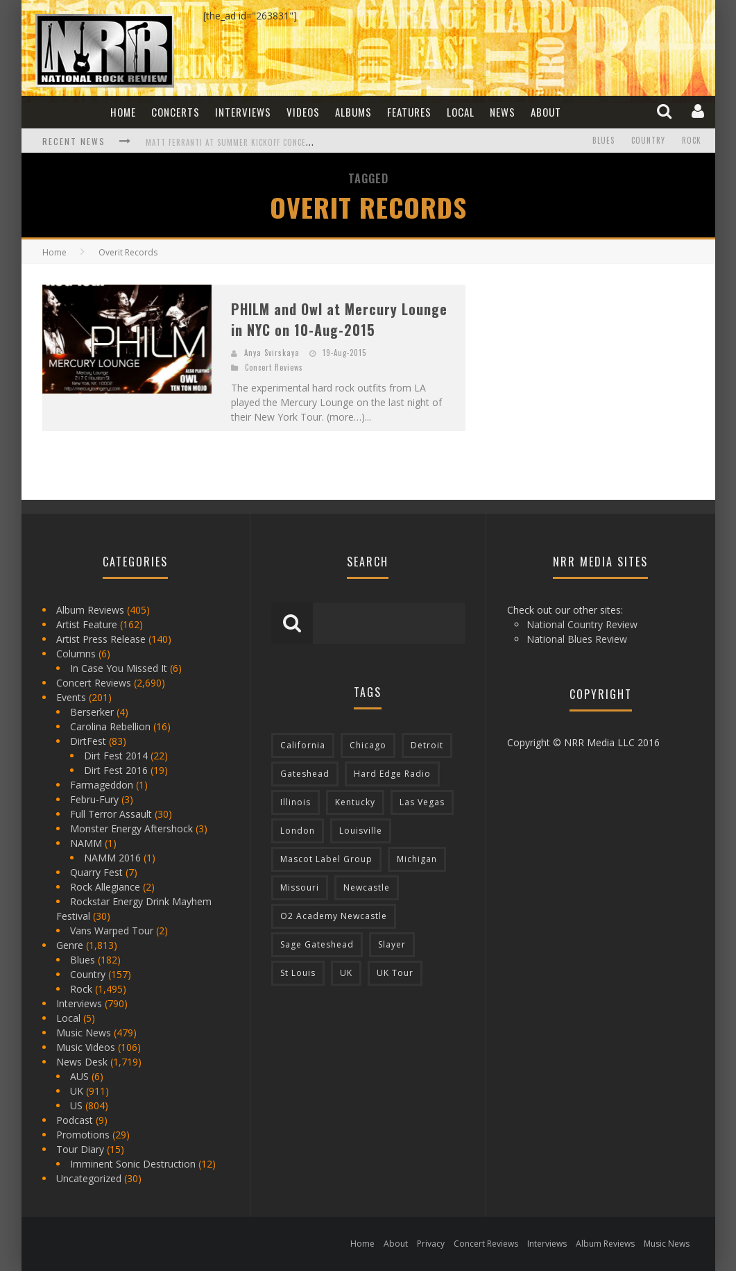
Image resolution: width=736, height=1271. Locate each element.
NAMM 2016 (112, 857)
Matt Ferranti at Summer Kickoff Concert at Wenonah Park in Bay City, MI (295, 142)
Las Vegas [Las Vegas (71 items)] (422, 802)
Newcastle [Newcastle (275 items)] (366, 887)
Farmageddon (101, 784)
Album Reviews (90, 609)
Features (409, 111)
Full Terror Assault (111, 813)
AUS (79, 1076)
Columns (76, 653)
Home (123, 111)
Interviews (243, 111)
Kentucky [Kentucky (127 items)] (355, 802)
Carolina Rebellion (110, 726)
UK (76, 1090)
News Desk (82, 1061)
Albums (353, 111)
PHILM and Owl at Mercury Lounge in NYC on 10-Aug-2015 (339, 319)
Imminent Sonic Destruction (133, 1163)
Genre (69, 945)
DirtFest (88, 741)
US (76, 1105)
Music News (83, 1032)
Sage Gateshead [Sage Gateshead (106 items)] (317, 944)
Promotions (83, 1134)
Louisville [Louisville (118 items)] (360, 830)
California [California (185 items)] (302, 745)
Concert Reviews (274, 367)
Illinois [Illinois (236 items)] (295, 802)
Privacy (431, 1243)
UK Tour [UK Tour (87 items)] (395, 973)
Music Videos (85, 1047)
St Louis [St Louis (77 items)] (298, 973)
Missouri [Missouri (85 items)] (299, 887)
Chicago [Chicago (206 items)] (368, 745)
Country (648, 140)
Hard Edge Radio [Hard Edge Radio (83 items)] (392, 774)
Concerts (175, 111)
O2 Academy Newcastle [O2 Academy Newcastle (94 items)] (333, 916)
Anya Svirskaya (272, 352)
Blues (603, 140)
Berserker (92, 711)
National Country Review (582, 624)
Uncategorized (88, 1178)
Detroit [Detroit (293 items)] (427, 745)
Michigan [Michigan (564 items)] (417, 859)
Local (460, 111)
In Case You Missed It (118, 668)
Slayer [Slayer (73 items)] (392, 944)
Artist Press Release (101, 639)
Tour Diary (80, 1149)
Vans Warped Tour (111, 930)
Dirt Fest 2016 (116, 770)
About (546, 111)
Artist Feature (86, 624)
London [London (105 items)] (297, 830)
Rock (691, 140)
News (502, 111)
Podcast (74, 1120)
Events (71, 697)
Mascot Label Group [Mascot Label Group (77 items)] (326, 859)
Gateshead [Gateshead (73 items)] (305, 774)
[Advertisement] (590, 371)
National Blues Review (577, 639)
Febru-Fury (94, 799)
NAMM (86, 843)
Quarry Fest (96, 872)
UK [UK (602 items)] (346, 973)
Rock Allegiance (105, 886)
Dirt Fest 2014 (116, 755)
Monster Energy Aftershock (131, 828)
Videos (303, 111)
